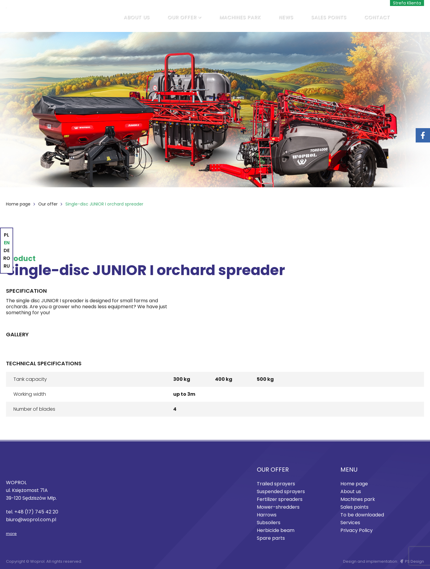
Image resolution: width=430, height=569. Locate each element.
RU (7, 266)
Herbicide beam (275, 530)
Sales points (328, 17)
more (11, 533)
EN (7, 242)
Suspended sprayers (281, 491)
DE (7, 250)
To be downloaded (362, 514)
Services (350, 522)
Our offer (182, 17)
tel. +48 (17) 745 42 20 (32, 511)
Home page (18, 204)
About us (137, 17)
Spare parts (271, 538)
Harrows (267, 514)
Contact (377, 17)
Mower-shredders (278, 507)
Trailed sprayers (276, 483)
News (286, 17)
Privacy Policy (356, 530)
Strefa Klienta (407, 3)
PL (6, 234)
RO (6, 258)
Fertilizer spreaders (279, 499)
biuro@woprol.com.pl (31, 519)
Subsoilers (268, 522)
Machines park (240, 17)
